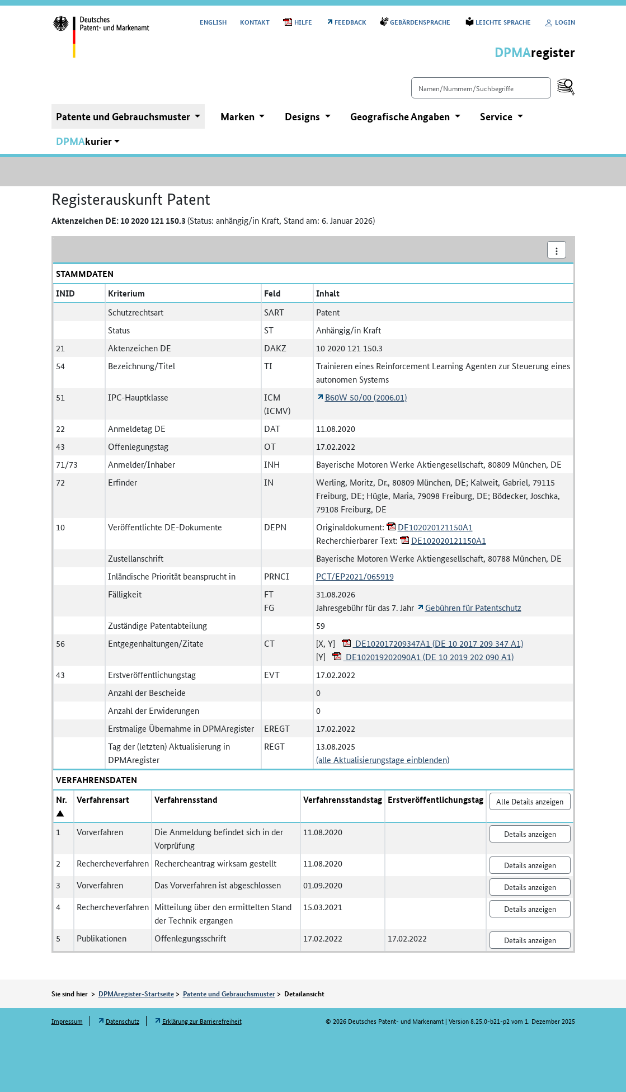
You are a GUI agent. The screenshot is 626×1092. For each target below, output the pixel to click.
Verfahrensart (103, 799)
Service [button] (497, 116)
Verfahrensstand (186, 799)
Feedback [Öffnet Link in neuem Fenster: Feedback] (350, 21)
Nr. (61, 799)
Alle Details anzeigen (529, 801)
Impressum (67, 1020)
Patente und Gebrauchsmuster (229, 994)
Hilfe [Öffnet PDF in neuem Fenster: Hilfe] (303, 21)
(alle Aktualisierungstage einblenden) (382, 759)
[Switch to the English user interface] (213, 21)
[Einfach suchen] (481, 87)
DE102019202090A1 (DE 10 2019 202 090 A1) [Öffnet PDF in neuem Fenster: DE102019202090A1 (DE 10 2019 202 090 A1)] (428, 656)
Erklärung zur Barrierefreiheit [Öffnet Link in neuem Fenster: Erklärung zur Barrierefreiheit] (202, 1020)
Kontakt (255, 21)
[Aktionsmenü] (556, 249)
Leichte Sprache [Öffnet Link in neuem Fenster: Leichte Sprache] (503, 21)
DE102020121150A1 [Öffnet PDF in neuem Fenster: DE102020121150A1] (435, 527)
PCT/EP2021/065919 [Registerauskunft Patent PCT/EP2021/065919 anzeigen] (355, 576)
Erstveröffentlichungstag (435, 799)
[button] (88, 141)
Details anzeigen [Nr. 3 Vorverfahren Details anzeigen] (530, 886)
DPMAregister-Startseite (136, 994)
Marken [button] (238, 116)
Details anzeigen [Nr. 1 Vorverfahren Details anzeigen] (530, 833)
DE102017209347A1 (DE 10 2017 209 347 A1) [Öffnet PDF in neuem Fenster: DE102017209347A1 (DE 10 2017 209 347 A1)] (438, 643)
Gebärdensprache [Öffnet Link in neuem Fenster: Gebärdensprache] (421, 21)
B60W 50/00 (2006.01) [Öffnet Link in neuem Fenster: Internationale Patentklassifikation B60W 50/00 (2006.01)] (366, 397)
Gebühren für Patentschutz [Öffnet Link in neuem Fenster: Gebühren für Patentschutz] (473, 607)
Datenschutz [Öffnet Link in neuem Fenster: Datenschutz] (122, 1020)
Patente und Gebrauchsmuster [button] (124, 116)
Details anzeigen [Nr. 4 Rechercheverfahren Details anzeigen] (530, 908)
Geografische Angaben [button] (401, 116)
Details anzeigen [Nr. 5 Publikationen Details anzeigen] (530, 939)
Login (559, 21)
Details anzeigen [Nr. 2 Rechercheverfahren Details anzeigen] (530, 864)
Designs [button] (303, 116)
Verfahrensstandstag (342, 799)
